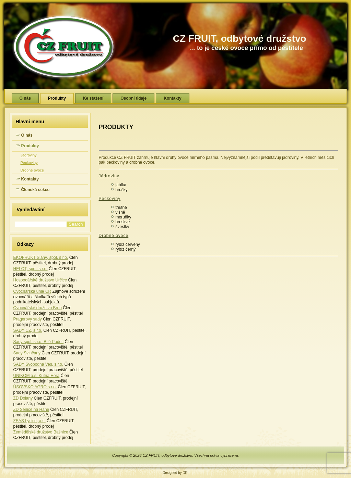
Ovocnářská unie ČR (32, 291)
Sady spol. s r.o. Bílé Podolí (38, 341)
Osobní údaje (133, 98)
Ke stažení (93, 98)
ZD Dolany (23, 398)
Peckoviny (29, 163)
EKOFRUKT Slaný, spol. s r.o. (40, 257)
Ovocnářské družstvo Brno (37, 307)
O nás (25, 98)
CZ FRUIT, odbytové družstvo (239, 38)
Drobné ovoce (32, 170)
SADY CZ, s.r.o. (27, 330)
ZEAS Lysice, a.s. (29, 420)
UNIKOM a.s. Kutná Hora (36, 375)
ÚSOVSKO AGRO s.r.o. (35, 387)
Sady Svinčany (26, 353)
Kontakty (172, 98)
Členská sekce (35, 189)
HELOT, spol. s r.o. (30, 268)
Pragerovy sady (27, 319)
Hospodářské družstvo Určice (40, 280)
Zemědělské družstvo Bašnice (40, 432)
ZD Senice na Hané (31, 409)
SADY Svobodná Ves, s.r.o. (38, 364)
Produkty (57, 98)
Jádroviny (29, 155)
